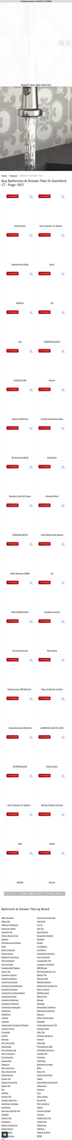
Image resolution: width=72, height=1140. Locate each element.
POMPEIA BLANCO (52, 428)
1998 (50, 980)
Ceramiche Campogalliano (15, 1079)
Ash (20, 428)
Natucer (43, 1101)
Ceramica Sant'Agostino (14, 1072)
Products (13, 262)
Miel (20, 930)
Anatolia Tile (9, 1018)
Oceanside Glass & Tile (49, 1111)
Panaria (42, 1126)
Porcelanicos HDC (47, 1133)
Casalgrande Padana (12, 1054)
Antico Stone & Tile (12, 1022)
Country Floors (10, 1115)
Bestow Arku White (20, 350)
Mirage (42, 1086)
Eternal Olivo (52, 853)
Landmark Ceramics (48, 1040)
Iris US (42, 1011)
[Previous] (6, 980)
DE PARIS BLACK (20, 853)
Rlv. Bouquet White (20, 544)
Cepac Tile (8, 1058)
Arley (6, 1033)
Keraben (43, 1025)
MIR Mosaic (45, 1054)
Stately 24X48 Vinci (20, 505)
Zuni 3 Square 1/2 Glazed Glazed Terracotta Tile (52, 312)
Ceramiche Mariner (12, 1086)
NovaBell (43, 1108)
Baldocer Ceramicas (12, 1043)
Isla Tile (42, 1015)
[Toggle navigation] (68, 43)
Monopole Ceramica (48, 1097)
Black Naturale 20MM (20, 659)
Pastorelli (43, 1129)
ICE (52, 389)
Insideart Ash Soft (52, 698)
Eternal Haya (20, 312)
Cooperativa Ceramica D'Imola (17, 1111)
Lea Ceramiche (46, 1043)
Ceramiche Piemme (12, 1090)
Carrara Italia (9, 1050)
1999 (58, 980)
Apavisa (7, 1025)
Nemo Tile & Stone (48, 1104)
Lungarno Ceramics (48, 1050)
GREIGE (20, 968)
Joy (52, 659)
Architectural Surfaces (13, 1029)
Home (4, 262)
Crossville (8, 1118)
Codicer (7, 1104)
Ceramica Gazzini (11, 1061)
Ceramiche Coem (11, 1083)
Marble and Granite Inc (49, 1072)
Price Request (12, 282)
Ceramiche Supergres (13, 1093)
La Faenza (43, 1036)
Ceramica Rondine (11, 1068)
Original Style (45, 1115)
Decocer (7, 1126)
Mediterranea (45, 1079)
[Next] (63, 980)
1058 (38, 980)
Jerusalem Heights (47, 1022)
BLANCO (20, 389)
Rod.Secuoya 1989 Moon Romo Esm (20, 775)
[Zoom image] (31, 283)
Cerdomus (8, 1097)
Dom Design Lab (11, 1136)
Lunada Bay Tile (46, 1047)
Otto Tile (43, 1118)
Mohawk (43, 1090)
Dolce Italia (8, 1133)
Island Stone (45, 1018)
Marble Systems (47, 1068)
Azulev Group (9, 1040)
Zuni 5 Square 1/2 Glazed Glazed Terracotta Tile (20, 891)
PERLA (52, 930)
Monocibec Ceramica (48, 1093)
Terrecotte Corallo (20, 737)
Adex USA (8, 1008)
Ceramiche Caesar (11, 1075)
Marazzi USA (45, 1065)
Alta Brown (52, 544)
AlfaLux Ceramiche (12, 1011)
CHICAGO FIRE (20, 466)
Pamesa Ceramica (47, 1122)
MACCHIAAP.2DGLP (20, 698)
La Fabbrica (44, 1033)
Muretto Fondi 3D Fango (20, 582)
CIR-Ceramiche (10, 1047)
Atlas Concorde (10, 1036)
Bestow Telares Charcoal (52, 891)
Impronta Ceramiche (48, 1004)
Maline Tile (44, 1061)
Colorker (7, 1108)
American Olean (10, 1015)
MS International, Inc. (49, 1058)
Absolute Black (51, 582)
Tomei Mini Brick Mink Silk (20, 814)
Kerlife (42, 1029)
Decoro (52, 968)
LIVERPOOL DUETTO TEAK (51, 814)
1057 (31, 980)
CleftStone (8, 1101)
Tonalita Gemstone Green (52, 505)
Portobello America (48, 1136)
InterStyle (43, 1008)
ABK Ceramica (10, 1004)
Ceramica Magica (11, 1065)
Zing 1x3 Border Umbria (52, 775)
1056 (24, 980)
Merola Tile (44, 1083)
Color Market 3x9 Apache (52, 621)
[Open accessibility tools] (5, 1135)
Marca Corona (45, 1075)
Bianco (52, 466)
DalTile (7, 1122)
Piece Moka (52, 737)
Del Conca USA (10, 1129)
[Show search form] (61, 43)
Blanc (52, 350)
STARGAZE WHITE (20, 621)
